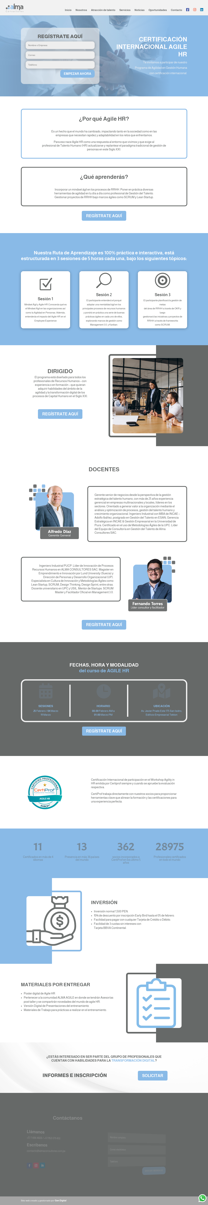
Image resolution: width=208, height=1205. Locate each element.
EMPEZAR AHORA (77, 73)
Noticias (140, 10)
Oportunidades (158, 10)
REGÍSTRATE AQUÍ (104, 216)
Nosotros (81, 10)
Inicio (68, 10)
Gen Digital (60, 1200)
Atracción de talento (103, 10)
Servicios (125, 10)
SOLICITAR (152, 1075)
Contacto (176, 10)
